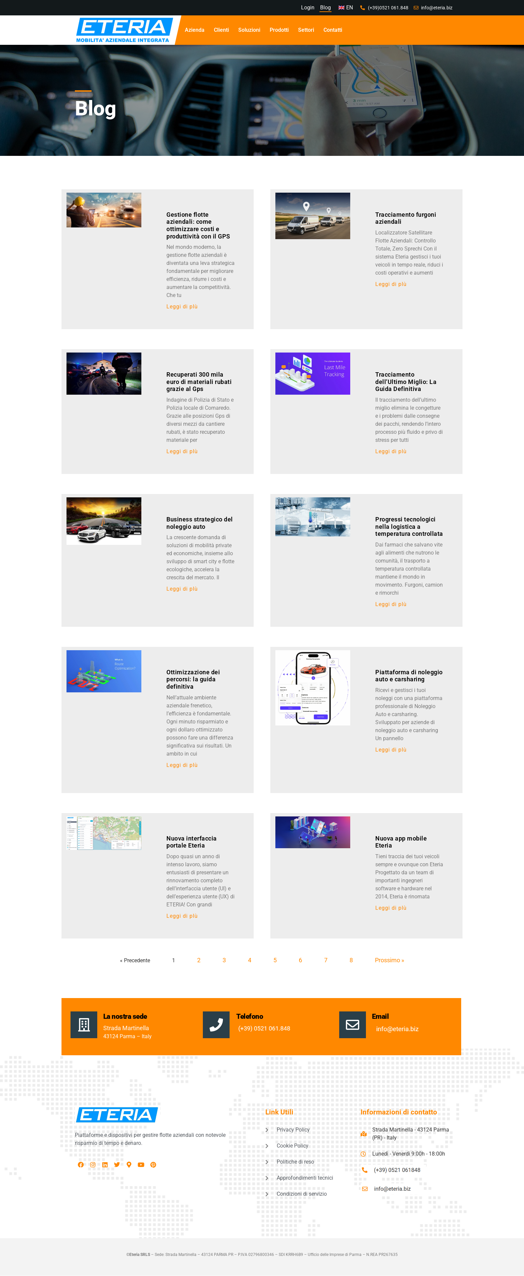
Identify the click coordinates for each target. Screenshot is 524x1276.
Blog (325, 7)
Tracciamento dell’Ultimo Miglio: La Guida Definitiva (405, 381)
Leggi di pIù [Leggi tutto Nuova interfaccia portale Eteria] (182, 916)
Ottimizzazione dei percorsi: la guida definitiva (193, 679)
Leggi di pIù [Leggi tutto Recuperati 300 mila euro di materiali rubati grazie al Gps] (182, 451)
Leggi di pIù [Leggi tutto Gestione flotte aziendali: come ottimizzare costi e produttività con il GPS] (182, 306)
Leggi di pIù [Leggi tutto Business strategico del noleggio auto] (182, 589)
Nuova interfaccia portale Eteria (191, 842)
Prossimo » (389, 960)
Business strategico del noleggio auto (199, 523)
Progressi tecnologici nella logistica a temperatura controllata (409, 526)
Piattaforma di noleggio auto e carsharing (409, 676)
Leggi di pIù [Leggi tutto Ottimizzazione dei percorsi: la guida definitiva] (182, 765)
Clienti (221, 30)
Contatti (332, 30)
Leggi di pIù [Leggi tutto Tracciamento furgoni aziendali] (391, 284)
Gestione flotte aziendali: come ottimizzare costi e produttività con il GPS (198, 225)
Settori (306, 30)
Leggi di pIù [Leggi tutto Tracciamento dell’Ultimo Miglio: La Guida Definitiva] (391, 451)
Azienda (195, 30)
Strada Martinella (126, 1028)
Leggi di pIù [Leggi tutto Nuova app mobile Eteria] (391, 908)
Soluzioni (249, 30)
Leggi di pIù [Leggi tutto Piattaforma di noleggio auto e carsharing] (391, 750)
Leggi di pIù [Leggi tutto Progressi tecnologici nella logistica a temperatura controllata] (391, 604)
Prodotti (279, 30)
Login (307, 7)
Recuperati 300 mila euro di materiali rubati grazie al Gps (199, 381)
